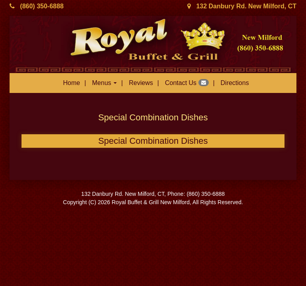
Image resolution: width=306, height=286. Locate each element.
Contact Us (187, 82)
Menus (104, 82)
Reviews (141, 82)
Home (71, 82)
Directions (235, 82)
